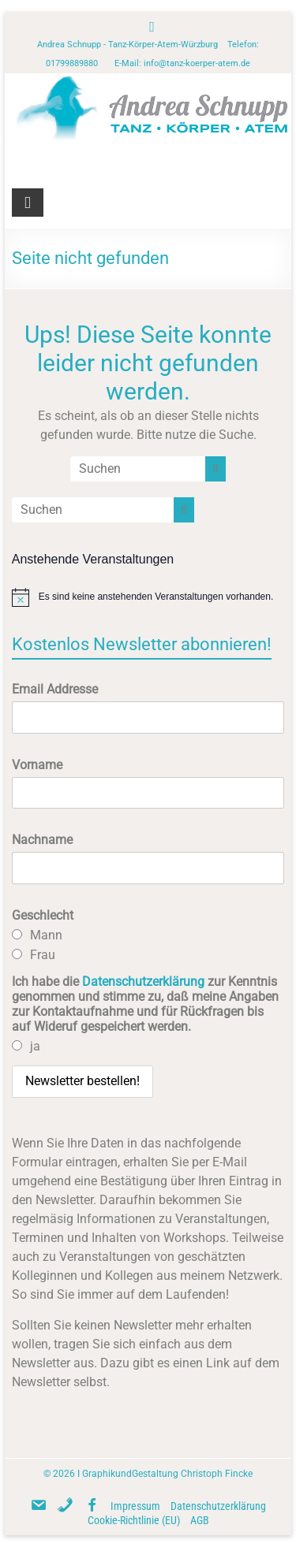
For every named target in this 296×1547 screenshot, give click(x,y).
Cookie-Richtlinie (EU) (134, 1520)
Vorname (37, 764)
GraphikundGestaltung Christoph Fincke (167, 1473)
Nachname (42, 839)
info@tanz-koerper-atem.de (197, 63)
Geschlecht (42, 915)
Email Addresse (55, 689)
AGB (199, 1520)
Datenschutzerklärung (143, 981)
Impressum (135, 1506)
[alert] (148, 597)
